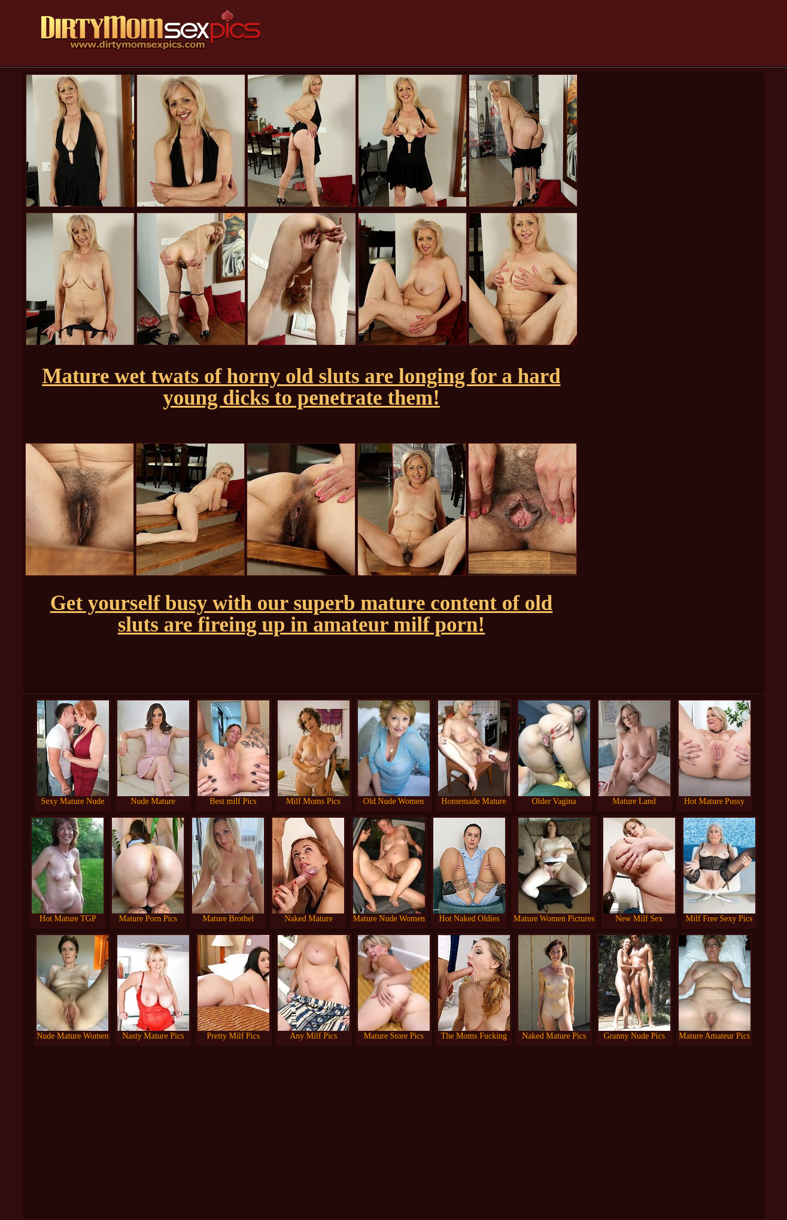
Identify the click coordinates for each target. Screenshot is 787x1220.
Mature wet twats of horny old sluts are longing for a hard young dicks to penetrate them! (301, 387)
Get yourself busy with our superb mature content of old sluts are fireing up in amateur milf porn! (301, 613)
